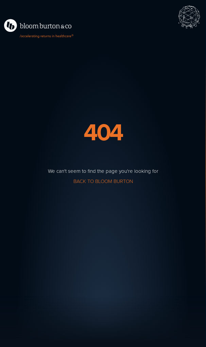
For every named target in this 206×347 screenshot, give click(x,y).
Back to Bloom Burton (103, 181)
